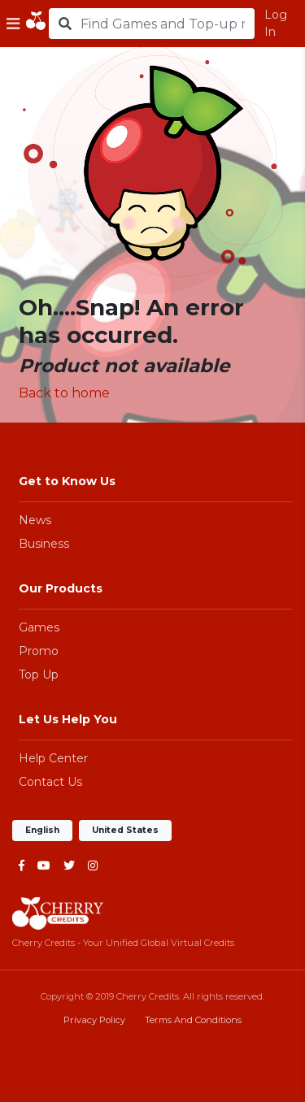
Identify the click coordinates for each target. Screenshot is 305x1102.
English (42, 830)
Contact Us (50, 781)
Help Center (53, 758)
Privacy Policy (94, 1020)
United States (125, 830)
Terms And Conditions (193, 1020)
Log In (275, 23)
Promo (39, 651)
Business (44, 543)
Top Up (39, 674)
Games (39, 627)
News (35, 520)
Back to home (64, 393)
